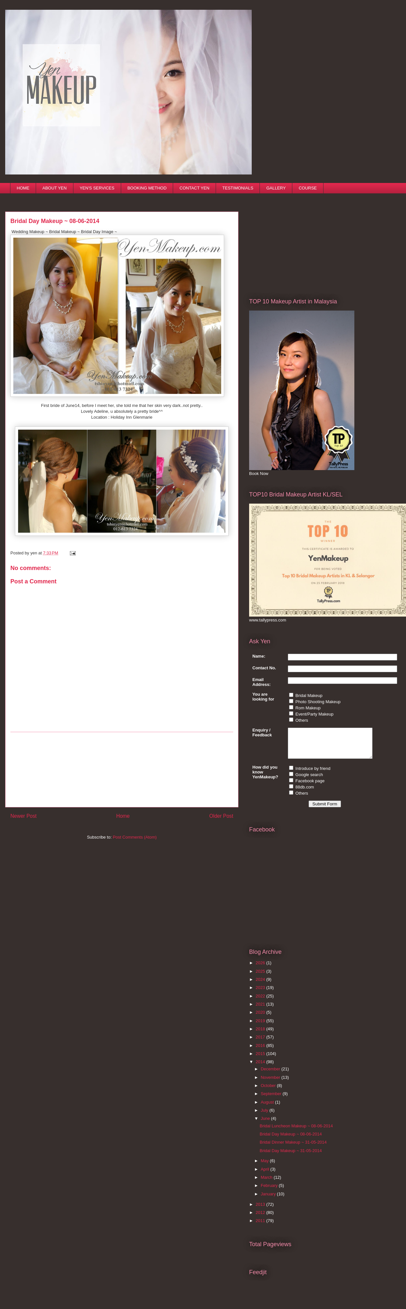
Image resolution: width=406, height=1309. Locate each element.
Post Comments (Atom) (135, 837)
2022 (261, 1001)
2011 (261, 1226)
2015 (261, 1059)
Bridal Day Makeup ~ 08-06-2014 (291, 1139)
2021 (261, 1010)
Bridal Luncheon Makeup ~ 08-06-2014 (296, 1131)
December (271, 1074)
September (272, 1099)
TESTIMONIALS (237, 188)
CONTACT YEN (194, 188)
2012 (261, 1218)
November (271, 1083)
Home (123, 816)
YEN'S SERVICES (97, 188)
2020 (261, 1018)
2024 (261, 985)
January (269, 1199)
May (265, 1166)
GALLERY (276, 188)
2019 (261, 1026)
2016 (261, 1051)
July (265, 1116)
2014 (261, 1067)
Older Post (221, 816)
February (270, 1191)
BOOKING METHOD (147, 188)
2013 (261, 1210)
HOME (23, 188)
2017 (261, 1042)
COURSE (308, 188)
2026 (261, 968)
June (266, 1124)
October (269, 1091)
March (267, 1183)
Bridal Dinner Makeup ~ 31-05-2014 (293, 1148)
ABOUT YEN (55, 188)
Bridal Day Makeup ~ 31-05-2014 (291, 1156)
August (268, 1108)
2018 (261, 1034)
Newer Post (23, 816)
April (266, 1175)
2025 (261, 977)
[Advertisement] (298, 241)
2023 (261, 993)
